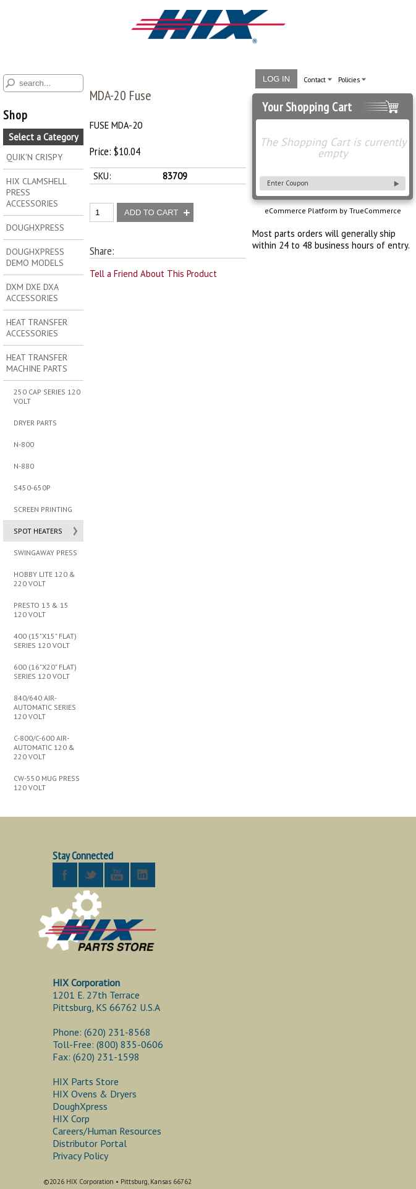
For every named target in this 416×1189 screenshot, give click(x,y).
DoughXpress (80, 1106)
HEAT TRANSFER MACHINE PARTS (36, 363)
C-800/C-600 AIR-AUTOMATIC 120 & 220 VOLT (44, 747)
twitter (91, 875)
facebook (65, 875)
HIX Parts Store (86, 1081)
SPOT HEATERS (38, 530)
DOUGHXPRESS (35, 227)
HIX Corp (71, 1118)
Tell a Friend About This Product (153, 273)
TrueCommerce (375, 210)
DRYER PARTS (35, 422)
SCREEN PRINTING (43, 509)
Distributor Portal (90, 1143)
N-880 (24, 466)
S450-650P (32, 487)
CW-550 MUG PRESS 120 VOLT (47, 782)
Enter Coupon (287, 183)
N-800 (24, 444)
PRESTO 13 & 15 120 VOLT (41, 609)
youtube (116, 875)
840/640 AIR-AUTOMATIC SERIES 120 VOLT (45, 707)
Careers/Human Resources (107, 1131)
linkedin (142, 875)
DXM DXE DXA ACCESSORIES (32, 292)
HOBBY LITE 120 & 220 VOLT (44, 578)
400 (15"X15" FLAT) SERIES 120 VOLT (45, 640)
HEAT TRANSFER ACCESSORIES (36, 328)
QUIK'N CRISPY (34, 157)
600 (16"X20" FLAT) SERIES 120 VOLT (45, 671)
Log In (276, 78)
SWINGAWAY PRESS (45, 552)
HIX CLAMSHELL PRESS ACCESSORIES (36, 192)
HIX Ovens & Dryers (95, 1094)
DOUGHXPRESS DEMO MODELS (35, 257)
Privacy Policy (80, 1155)
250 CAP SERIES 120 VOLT (47, 396)
